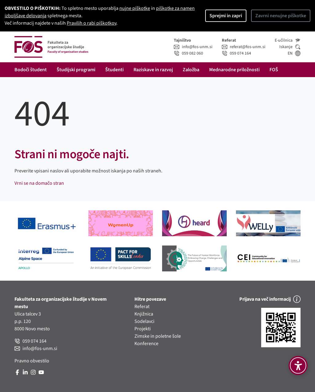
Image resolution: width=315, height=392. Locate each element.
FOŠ (273, 69)
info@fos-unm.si (193, 47)
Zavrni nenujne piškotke (280, 15)
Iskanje (290, 47)
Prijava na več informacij (270, 299)
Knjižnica (143, 314)
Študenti (114, 69)
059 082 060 (188, 53)
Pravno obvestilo (31, 360)
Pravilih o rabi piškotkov (91, 23)
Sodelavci (144, 321)
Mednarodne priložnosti (234, 69)
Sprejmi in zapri (225, 15)
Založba (191, 69)
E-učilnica (288, 40)
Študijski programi (76, 69)
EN (294, 53)
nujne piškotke (134, 8)
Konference (146, 343)
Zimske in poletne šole (157, 336)
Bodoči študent (30, 69)
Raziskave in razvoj (153, 69)
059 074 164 (236, 53)
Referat (142, 306)
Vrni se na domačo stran (39, 183)
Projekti (142, 328)
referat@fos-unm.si (243, 47)
